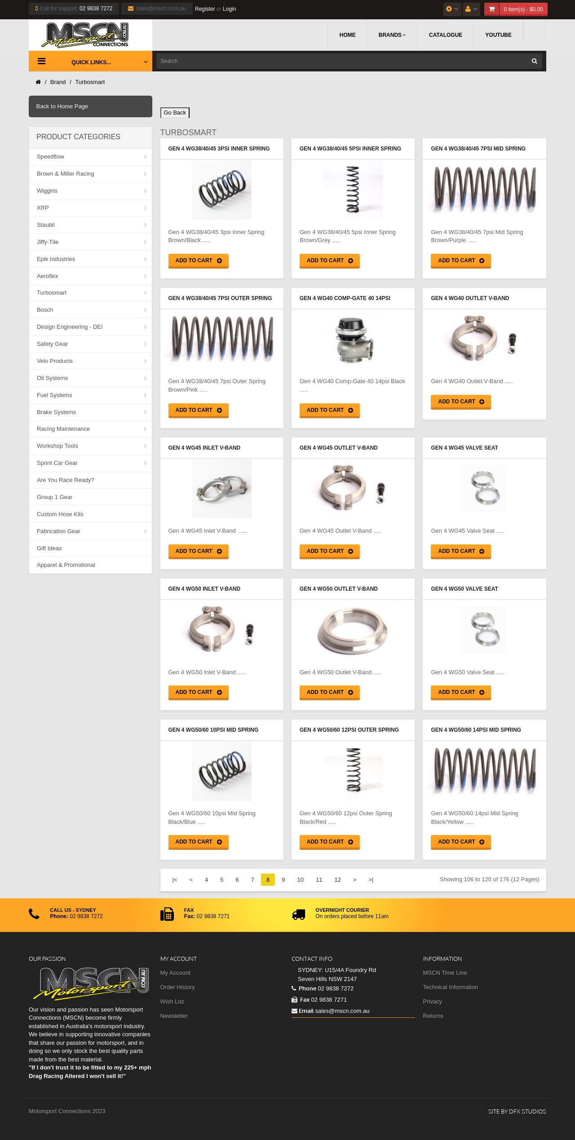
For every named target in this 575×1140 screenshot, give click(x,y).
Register (205, 9)
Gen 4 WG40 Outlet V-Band (470, 298)
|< (174, 879)
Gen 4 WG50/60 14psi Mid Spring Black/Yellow (476, 731)
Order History (177, 987)
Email (303, 1010)
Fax (301, 999)
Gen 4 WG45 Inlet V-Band (204, 448)
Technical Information (450, 987)
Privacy (432, 1001)
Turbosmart (90, 82)
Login (229, 9)
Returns (433, 1015)
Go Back (175, 112)
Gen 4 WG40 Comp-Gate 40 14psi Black (345, 299)
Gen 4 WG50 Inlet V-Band (204, 589)
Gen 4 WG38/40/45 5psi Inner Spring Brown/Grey (350, 150)
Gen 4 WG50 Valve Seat (464, 589)
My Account (175, 972)
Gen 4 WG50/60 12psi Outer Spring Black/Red (349, 731)
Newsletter (174, 1015)
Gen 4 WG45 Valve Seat (464, 448)
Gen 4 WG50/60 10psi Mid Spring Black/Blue (213, 731)
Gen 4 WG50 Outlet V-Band (339, 589)
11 (319, 879)
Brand (58, 82)
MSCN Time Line (445, 972)
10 (300, 879)
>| (370, 879)
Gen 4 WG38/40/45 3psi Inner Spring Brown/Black (219, 150)
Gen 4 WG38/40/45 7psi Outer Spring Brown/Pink (220, 299)
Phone (304, 988)
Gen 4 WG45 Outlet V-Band (339, 448)
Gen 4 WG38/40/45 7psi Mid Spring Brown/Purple (478, 150)
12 (337, 879)
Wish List (172, 1001)
